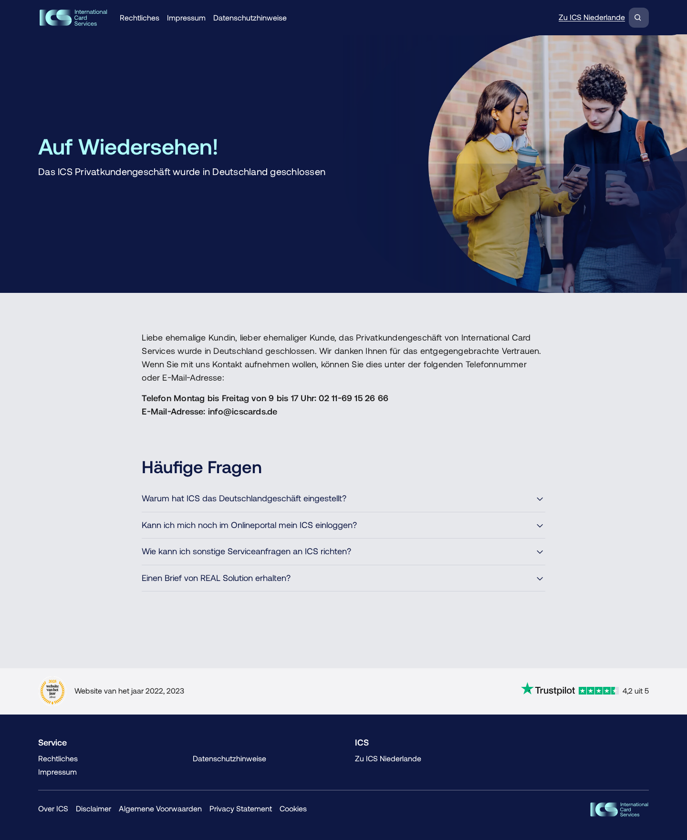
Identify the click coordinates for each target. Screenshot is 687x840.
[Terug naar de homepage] (73, 17)
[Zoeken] (639, 18)
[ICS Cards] (619, 809)
